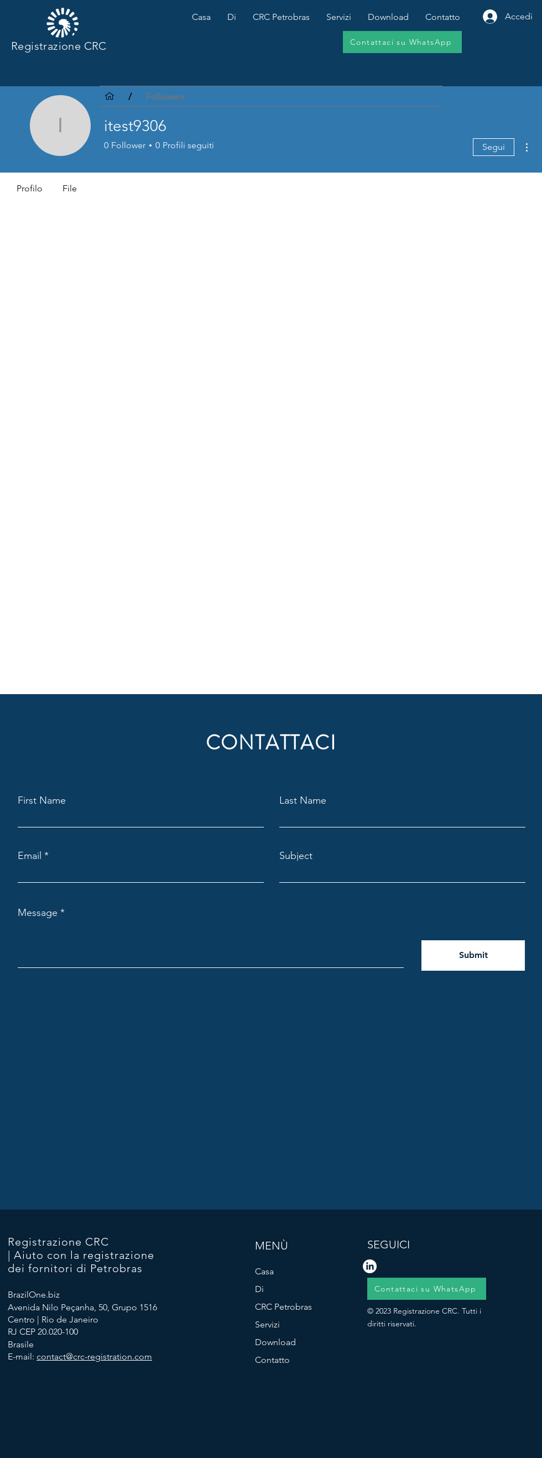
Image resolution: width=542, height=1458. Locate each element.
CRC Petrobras (283, 1306)
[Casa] (109, 96)
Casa (264, 1271)
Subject (295, 856)
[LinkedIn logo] (370, 1266)
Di (259, 1289)
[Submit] (473, 955)
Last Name (302, 800)
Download (275, 1342)
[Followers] (165, 96)
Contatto (272, 1360)
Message (38, 913)
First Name (42, 800)
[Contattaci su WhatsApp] (402, 42)
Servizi (267, 1324)
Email (29, 856)
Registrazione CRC (59, 46)
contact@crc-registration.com (94, 1356)
